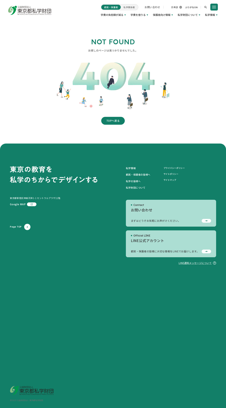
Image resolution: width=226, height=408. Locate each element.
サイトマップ (172, 179)
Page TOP (20, 227)
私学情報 (210, 15)
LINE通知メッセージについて (197, 263)
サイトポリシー (173, 173)
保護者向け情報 (161, 15)
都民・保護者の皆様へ (139, 174)
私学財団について (188, 15)
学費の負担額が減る (112, 15)
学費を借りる (138, 15)
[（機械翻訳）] (171, 7)
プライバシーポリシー (176, 167)
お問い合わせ (152, 7)
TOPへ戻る (113, 120)
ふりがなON (191, 7)
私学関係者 (129, 7)
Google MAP (23, 204)
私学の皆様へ (134, 181)
